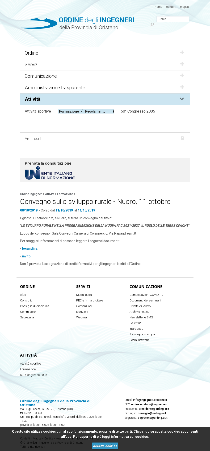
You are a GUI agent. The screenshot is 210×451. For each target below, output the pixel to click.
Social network (139, 340)
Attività (105, 99)
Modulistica (84, 295)
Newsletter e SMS (141, 317)
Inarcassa (136, 328)
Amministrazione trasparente (105, 87)
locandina (30, 248)
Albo (23, 295)
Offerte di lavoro (140, 306)
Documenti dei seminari (145, 300)
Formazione (69, 111)
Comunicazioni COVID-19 (146, 295)
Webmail (82, 317)
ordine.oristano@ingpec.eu (149, 404)
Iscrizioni (82, 311)
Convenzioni (84, 306)
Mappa (184, 6)
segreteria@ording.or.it (153, 417)
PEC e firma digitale (89, 300)
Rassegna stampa (142, 334)
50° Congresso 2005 (138, 111)
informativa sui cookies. (130, 437)
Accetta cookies (105, 446)
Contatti (171, 6)
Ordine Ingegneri (31, 194)
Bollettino (135, 323)
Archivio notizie (139, 311)
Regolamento (95, 111)
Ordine (105, 53)
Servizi (105, 64)
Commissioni (28, 311)
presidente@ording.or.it (154, 408)
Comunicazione (105, 76)
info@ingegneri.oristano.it (150, 400)
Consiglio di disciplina (35, 306)
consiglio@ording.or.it (152, 413)
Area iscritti (34, 138)
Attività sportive (38, 111)
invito (26, 256)
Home (158, 6)
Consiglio (26, 300)
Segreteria (27, 317)
